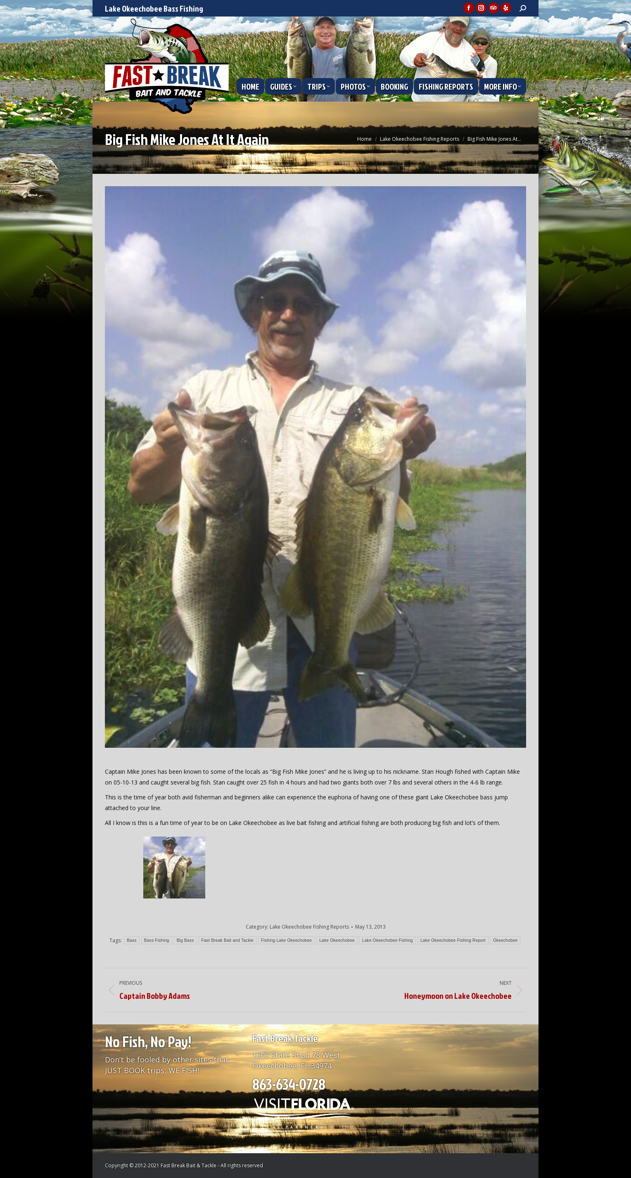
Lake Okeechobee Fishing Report (453, 940)
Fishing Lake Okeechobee (286, 940)
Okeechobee (505, 940)
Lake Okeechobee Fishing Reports (309, 926)
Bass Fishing (156, 940)
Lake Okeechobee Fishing (387, 940)
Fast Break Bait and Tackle (228, 940)
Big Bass (185, 940)
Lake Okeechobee (337, 940)
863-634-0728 (288, 1084)
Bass (131, 940)
